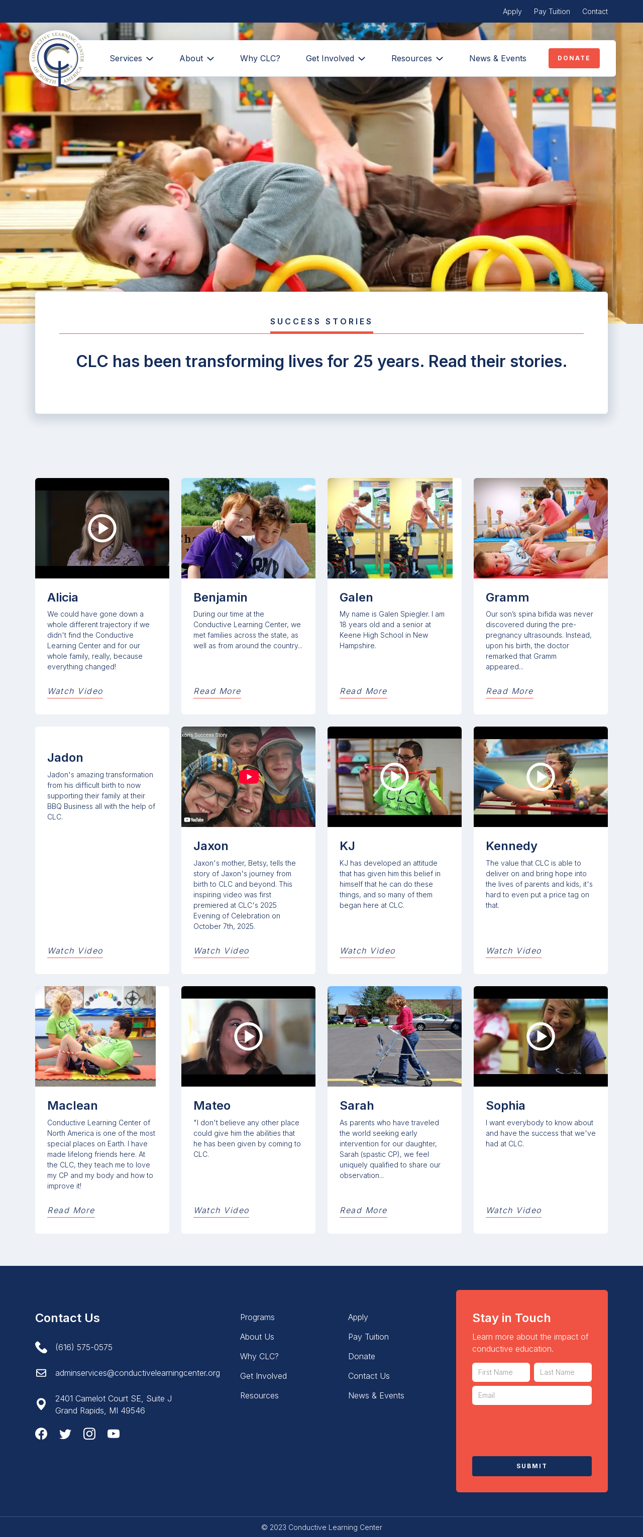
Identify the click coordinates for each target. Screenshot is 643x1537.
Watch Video (75, 691)
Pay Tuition (552, 11)
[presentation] (548, 1428)
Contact (595, 11)
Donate (574, 58)
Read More (217, 691)
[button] (196, 58)
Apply (512, 11)
